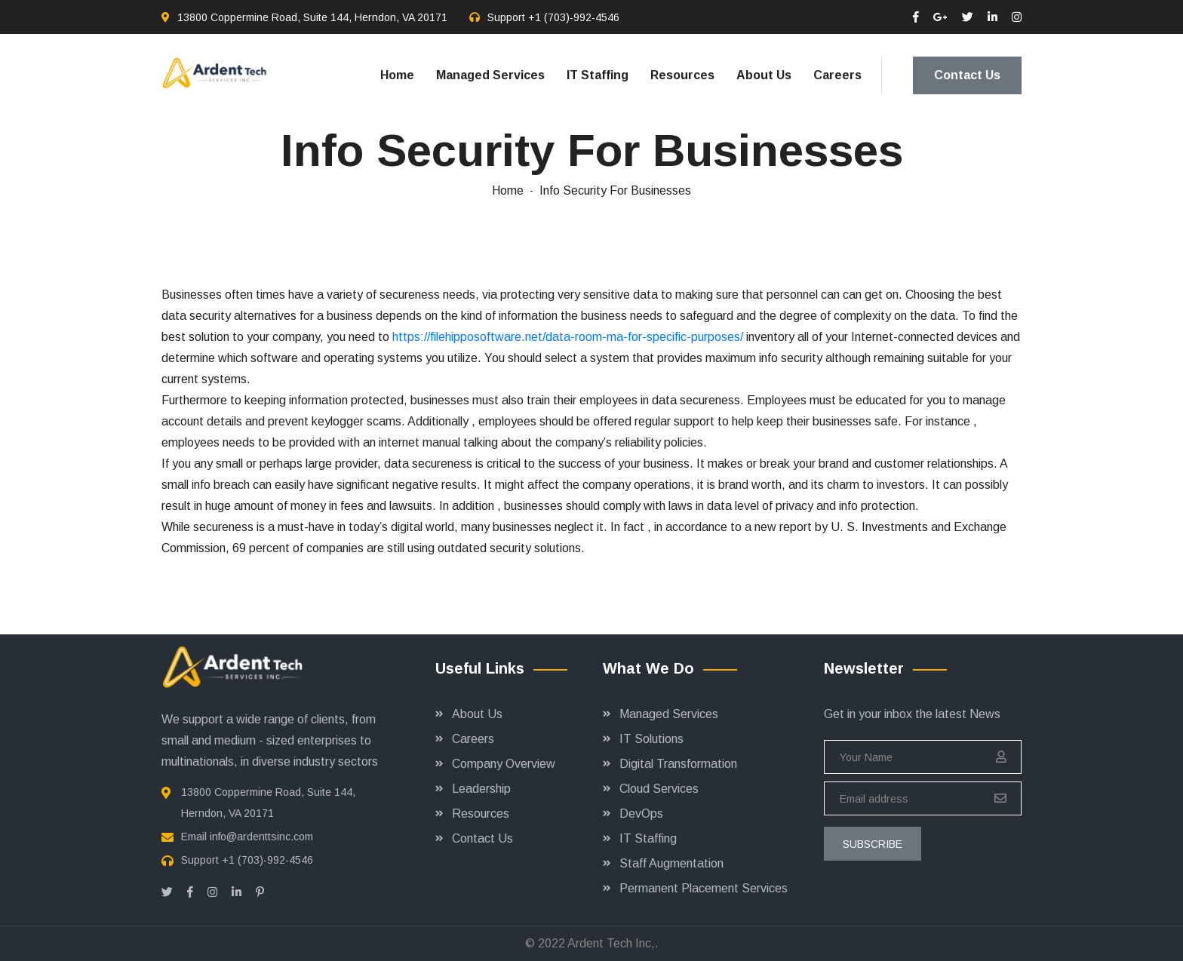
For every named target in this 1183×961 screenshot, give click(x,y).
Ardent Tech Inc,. (613, 943)
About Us (763, 75)
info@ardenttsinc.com (261, 837)
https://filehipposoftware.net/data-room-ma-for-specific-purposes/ (567, 336)
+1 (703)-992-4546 (573, 17)
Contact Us (967, 75)
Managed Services (490, 75)
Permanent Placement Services (703, 888)
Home (397, 75)
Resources (682, 75)
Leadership (481, 788)
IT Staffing (597, 75)
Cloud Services (659, 788)
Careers (837, 75)
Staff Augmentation (671, 863)
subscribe (872, 844)
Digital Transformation (678, 763)
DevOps (641, 813)
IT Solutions (651, 738)
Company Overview (503, 763)
